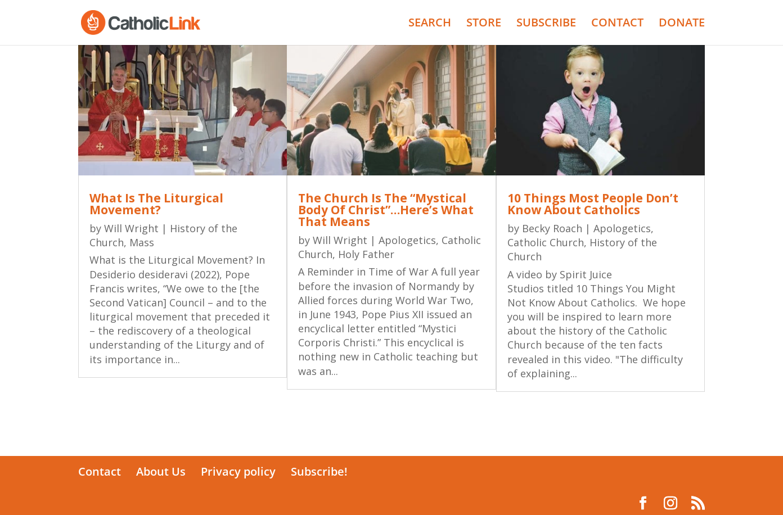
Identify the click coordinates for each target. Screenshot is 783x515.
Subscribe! (319, 471)
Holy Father (366, 254)
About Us (161, 471)
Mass (141, 242)
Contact (99, 471)
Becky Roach (552, 228)
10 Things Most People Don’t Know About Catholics (592, 204)
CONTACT (617, 24)
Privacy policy (238, 471)
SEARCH (429, 24)
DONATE (682, 24)
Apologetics (407, 240)
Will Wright (131, 228)
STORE (483, 24)
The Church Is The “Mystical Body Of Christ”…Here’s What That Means (386, 209)
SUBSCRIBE (546, 24)
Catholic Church (545, 242)
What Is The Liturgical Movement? (156, 204)
